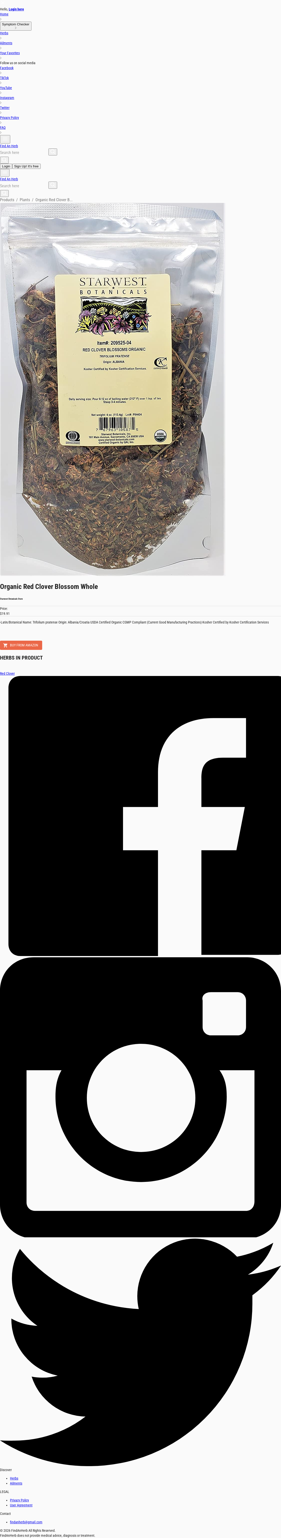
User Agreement (21, 1505)
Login (6, 166)
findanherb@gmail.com (26, 1522)
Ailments (16, 1483)
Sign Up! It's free (26, 166)
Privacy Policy (19, 1500)
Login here (16, 9)
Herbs (14, 1478)
